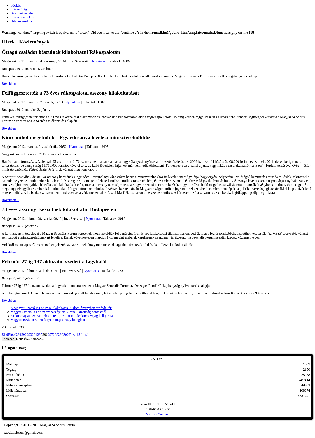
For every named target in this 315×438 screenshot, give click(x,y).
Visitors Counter (157, 414)
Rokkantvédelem (22, 17)
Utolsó (84, 334)
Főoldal (15, 5)
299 (60, 334)
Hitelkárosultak (21, 21)
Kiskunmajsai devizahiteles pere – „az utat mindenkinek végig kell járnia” (62, 316)
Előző (12, 334)
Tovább (74, 334)
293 (29, 334)
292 (24, 334)
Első (5, 334)
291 (18, 334)
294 (34, 334)
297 (50, 334)
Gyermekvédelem (22, 13)
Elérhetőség (18, 9)
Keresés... (23, 339)
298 (55, 334)
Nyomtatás (98, 61)
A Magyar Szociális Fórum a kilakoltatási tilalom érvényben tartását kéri (61, 308)
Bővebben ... (10, 83)
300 (66, 334)
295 (39, 334)
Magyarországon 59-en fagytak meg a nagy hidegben (47, 320)
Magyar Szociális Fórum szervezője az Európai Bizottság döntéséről (58, 312)
